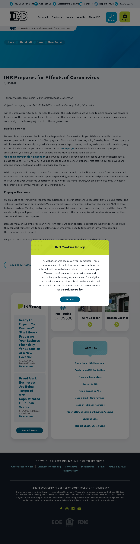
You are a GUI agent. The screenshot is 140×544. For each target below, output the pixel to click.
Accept (69, 299)
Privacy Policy (74, 290)
